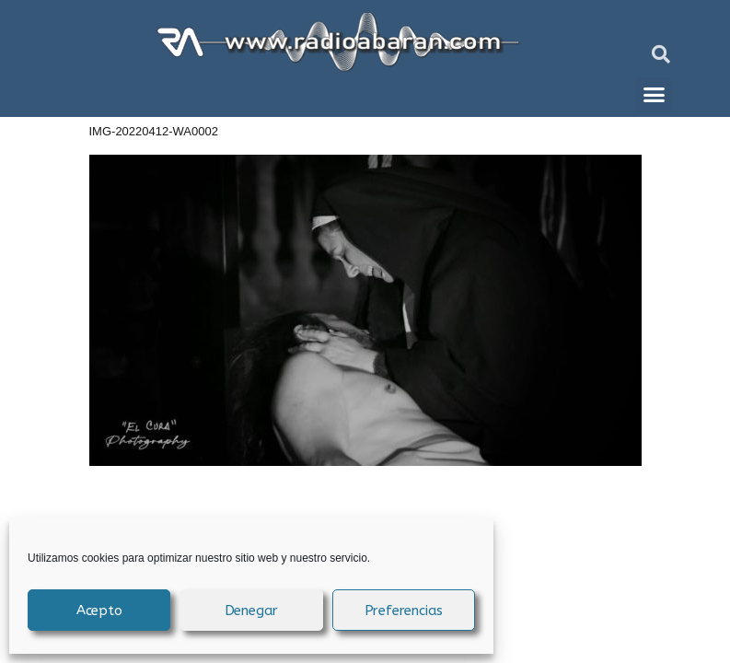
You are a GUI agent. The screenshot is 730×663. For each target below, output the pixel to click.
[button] (661, 54)
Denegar (252, 610)
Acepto (99, 610)
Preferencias (404, 610)
